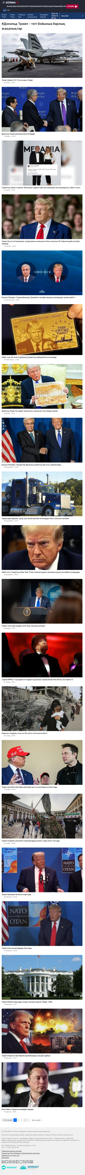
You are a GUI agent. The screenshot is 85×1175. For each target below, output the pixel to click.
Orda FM (62, 6)
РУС (8, 10)
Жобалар (23, 6)
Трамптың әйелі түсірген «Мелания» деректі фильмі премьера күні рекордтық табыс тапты (41, 187)
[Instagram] (10, 1162)
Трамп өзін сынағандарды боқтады (17, 948)
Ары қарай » (37, 1120)
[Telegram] (17, 1162)
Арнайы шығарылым (32, 16)
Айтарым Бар (21, 16)
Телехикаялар (35, 6)
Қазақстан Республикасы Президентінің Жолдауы (21, 1153)
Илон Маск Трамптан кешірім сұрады (18, 1109)
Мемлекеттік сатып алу (10, 1155)
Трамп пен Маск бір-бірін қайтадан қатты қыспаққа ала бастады (29, 787)
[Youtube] (21, 1162)
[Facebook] (3, 1162)
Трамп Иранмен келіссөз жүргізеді (16, 894)
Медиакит (5, 1158)
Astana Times (4, 16)
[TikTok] (24, 1162)
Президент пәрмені (44, 16)
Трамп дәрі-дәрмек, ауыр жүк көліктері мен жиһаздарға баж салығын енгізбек (35, 518)
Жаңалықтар (13, 6)
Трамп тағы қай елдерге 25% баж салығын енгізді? (23, 626)
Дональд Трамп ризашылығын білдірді (18, 134)
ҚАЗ (4, 10)
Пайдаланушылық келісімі (12, 1151)
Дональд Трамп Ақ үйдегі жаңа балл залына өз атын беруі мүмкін (30, 411)
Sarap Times (12, 16)
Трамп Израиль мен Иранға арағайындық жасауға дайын (26, 1056)
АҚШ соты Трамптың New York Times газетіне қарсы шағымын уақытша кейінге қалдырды (41, 572)
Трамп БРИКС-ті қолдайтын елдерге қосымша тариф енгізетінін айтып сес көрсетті (37, 679)
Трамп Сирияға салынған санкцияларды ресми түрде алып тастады (31, 841)
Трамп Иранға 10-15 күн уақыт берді (17, 80)
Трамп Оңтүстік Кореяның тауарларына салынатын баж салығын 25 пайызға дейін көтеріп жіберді (41, 242)
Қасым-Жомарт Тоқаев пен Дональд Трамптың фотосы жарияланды (31, 465)
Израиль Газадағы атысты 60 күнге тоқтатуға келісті (24, 733)
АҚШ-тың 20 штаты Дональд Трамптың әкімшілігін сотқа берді (29, 357)
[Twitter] (7, 1162)
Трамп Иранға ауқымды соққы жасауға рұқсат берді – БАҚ (27, 1002)
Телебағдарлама (50, 6)
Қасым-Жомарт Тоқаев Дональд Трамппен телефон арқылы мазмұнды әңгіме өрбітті (38, 297)
